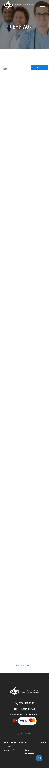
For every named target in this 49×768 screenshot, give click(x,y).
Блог (27, 742)
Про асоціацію (9, 742)
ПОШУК (39, 68)
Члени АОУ (41, 742)
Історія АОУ (7, 747)
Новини (27, 747)
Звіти (27, 750)
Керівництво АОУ (8, 750)
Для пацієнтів (29, 753)
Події (21, 742)
